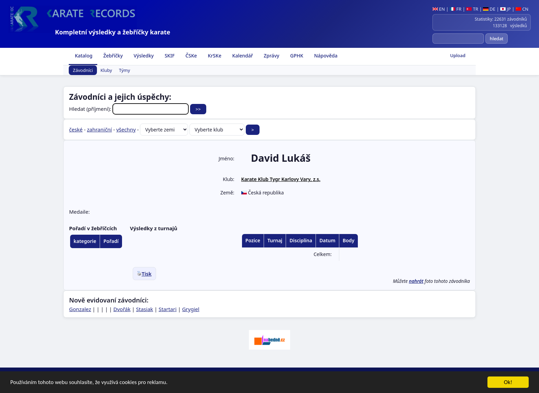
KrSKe (214, 55)
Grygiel (190, 309)
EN (438, 9)
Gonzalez (80, 309)
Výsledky (143, 55)
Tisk (144, 273)
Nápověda (325, 55)
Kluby (106, 70)
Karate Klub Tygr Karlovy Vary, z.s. (280, 179)
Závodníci (83, 70)
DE (489, 9)
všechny (126, 129)
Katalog (83, 55)
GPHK (296, 55)
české (75, 129)
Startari (167, 309)
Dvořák (122, 309)
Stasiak (144, 309)
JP (505, 9)
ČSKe (190, 55)
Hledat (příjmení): (129, 108)
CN (522, 9)
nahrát (416, 281)
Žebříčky (112, 55)
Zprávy (271, 55)
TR (472, 9)
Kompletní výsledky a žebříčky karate (112, 32)
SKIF (169, 55)
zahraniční (99, 129)
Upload (457, 55)
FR (455, 9)
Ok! (508, 382)
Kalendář (242, 55)
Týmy (124, 70)
